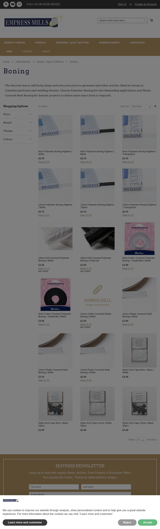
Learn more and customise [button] (25, 522)
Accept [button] (147, 522)
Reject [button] (127, 522)
